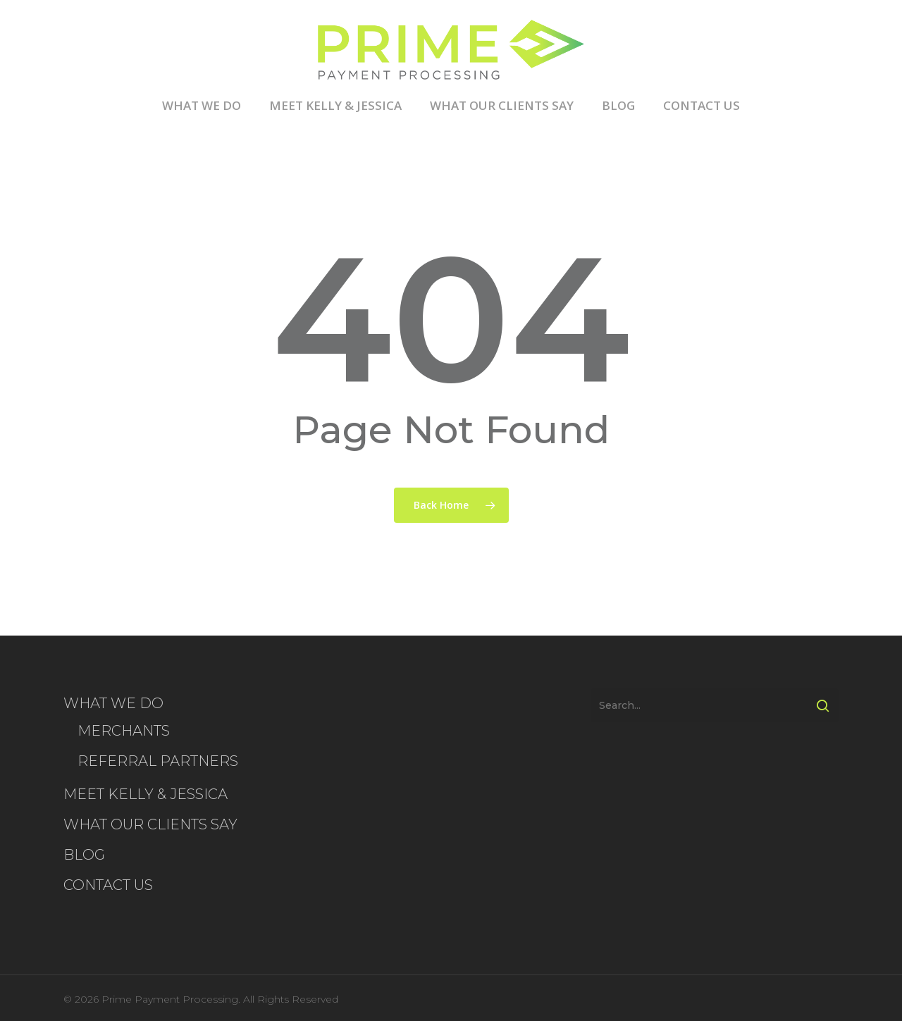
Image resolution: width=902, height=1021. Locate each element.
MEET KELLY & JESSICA (335, 106)
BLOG (618, 106)
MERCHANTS (124, 730)
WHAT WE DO (201, 106)
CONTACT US (701, 106)
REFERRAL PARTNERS (158, 761)
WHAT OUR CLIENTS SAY (502, 106)
